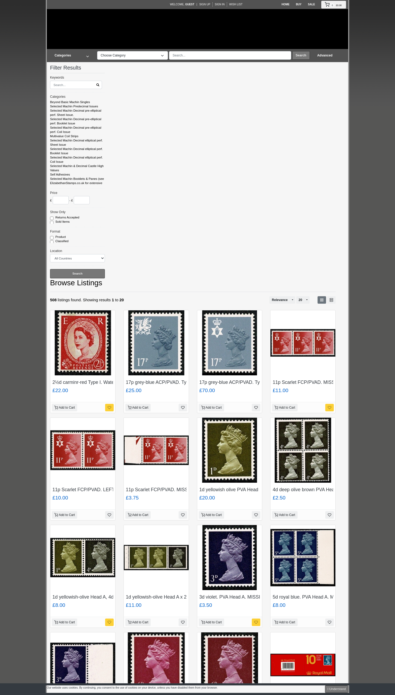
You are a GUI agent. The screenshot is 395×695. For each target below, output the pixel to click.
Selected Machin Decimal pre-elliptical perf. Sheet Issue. (75, 112)
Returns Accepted (67, 218)
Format (55, 231)
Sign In (220, 4)
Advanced (324, 55)
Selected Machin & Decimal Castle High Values (77, 168)
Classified (62, 241)
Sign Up (204, 4)
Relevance (279, 300)
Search (301, 55)
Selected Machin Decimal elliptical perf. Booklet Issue (76, 151)
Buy (299, 4)
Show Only (57, 212)
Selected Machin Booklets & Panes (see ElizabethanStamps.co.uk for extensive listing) (77, 183)
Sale (311, 4)
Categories (57, 97)
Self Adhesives (60, 174)
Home (286, 4)
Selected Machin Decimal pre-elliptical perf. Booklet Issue (75, 121)
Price (53, 193)
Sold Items (63, 222)
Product (61, 237)
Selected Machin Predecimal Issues (74, 106)
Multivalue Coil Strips (64, 136)
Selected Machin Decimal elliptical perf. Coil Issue (76, 159)
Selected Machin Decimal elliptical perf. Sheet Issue (76, 142)
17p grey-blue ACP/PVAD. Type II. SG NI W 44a (176, 382)
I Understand (336, 689)
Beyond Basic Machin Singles (70, 102)
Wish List (235, 4)
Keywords (57, 77)
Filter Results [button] (69, 68)
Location (56, 251)
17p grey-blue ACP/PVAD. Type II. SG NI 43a (246, 382)
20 (300, 300)
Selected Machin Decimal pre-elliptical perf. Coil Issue (75, 129)
